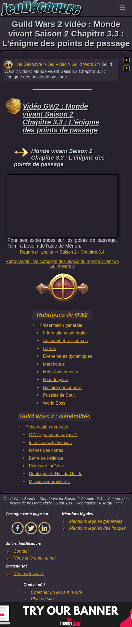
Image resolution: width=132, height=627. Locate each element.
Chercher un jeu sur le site (56, 592)
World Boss (54, 403)
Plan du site (42, 599)
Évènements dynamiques (67, 356)
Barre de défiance (46, 458)
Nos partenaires (28, 573)
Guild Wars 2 (84, 64)
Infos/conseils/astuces (50, 442)
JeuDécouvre (29, 64)
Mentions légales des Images (97, 528)
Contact (20, 551)
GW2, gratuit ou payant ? (53, 434)
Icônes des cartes (46, 450)
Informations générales (65, 333)
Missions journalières (49, 481)
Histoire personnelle (62, 387)
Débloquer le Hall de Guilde (56, 473)
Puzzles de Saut (59, 395)
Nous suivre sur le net (34, 558)
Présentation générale (61, 325)
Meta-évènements (60, 372)
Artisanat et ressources (65, 340)
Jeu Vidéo (57, 64)
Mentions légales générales (95, 521)
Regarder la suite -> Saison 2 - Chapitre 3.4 (62, 252)
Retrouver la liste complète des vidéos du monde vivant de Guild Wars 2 (62, 264)
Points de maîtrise (46, 466)
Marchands (54, 364)
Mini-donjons (55, 379)
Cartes (49, 348)
